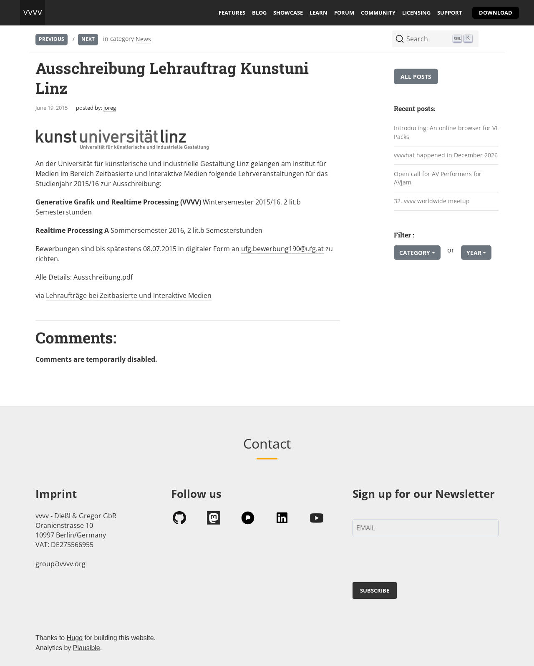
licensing (416, 12)
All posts (415, 77)
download (495, 12)
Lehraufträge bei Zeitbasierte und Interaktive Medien (129, 295)
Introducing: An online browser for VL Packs (446, 132)
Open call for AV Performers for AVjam (437, 178)
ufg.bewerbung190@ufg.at (282, 248)
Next (88, 39)
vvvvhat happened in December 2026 (446, 155)
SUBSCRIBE (374, 590)
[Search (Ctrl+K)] (435, 38)
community (378, 12)
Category (414, 253)
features (232, 12)
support (449, 12)
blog (259, 12)
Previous (51, 39)
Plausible (86, 647)
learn (318, 12)
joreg (109, 107)
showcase (288, 12)
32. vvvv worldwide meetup (432, 201)
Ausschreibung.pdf (103, 277)
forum (344, 12)
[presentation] (416, 561)
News (143, 39)
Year (473, 253)
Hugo (75, 637)
